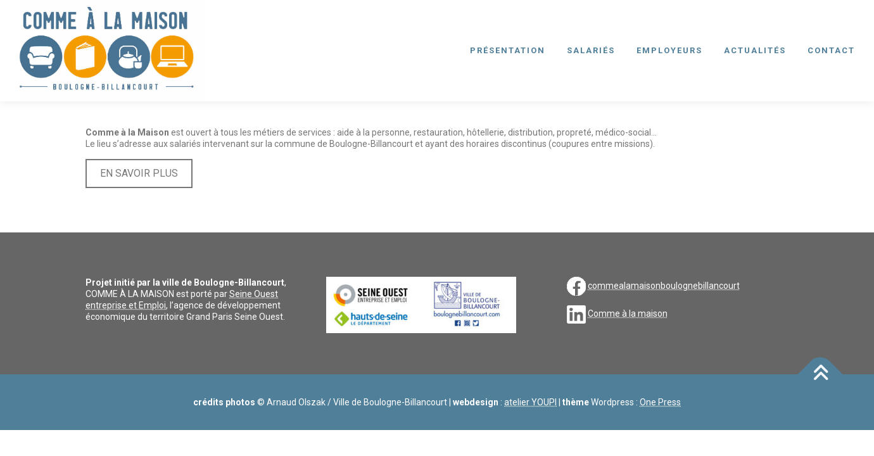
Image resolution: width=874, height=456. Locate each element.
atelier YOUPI (530, 402)
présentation (507, 50)
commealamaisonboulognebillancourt (664, 286)
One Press (660, 402)
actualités (755, 50)
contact (831, 50)
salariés (591, 50)
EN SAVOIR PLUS (139, 173)
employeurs (669, 50)
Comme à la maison (628, 313)
